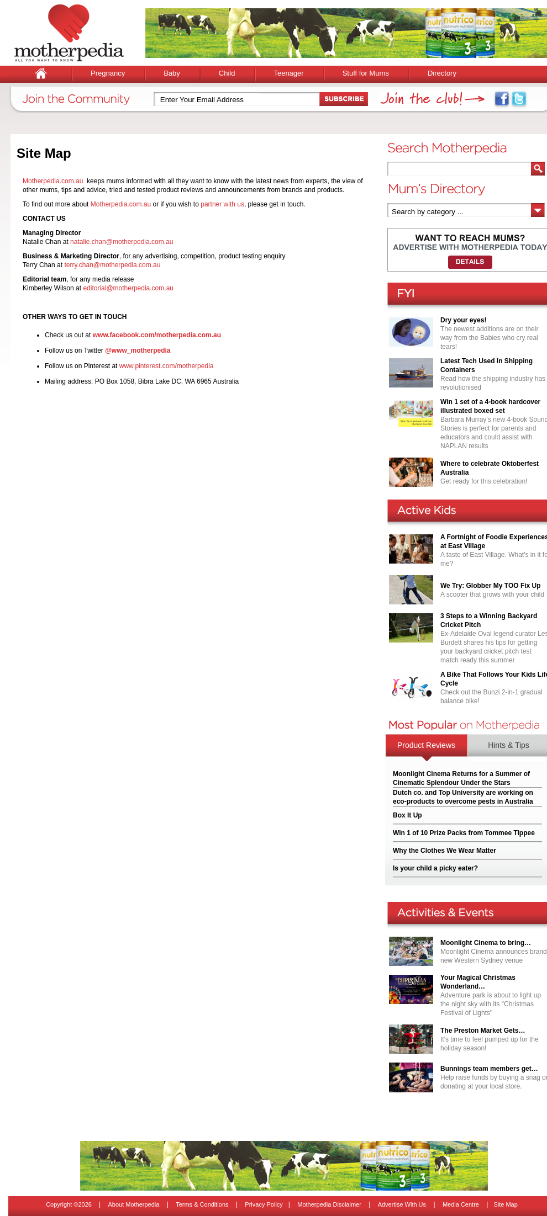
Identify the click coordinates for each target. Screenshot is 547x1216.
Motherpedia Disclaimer (329, 1204)
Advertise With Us (402, 1204)
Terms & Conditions (202, 1204)
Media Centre (461, 1204)
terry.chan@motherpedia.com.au (112, 265)
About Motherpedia (133, 1204)
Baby (172, 73)
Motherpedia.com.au (53, 181)
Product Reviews (426, 745)
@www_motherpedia (137, 350)
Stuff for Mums (366, 73)
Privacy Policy (263, 1204)
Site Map (505, 1204)
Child (227, 73)
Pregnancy (108, 73)
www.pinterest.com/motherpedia (166, 366)
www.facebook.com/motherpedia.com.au (157, 335)
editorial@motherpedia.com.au (128, 288)
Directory (442, 73)
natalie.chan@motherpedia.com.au (121, 242)
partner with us (222, 204)
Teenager (288, 73)
